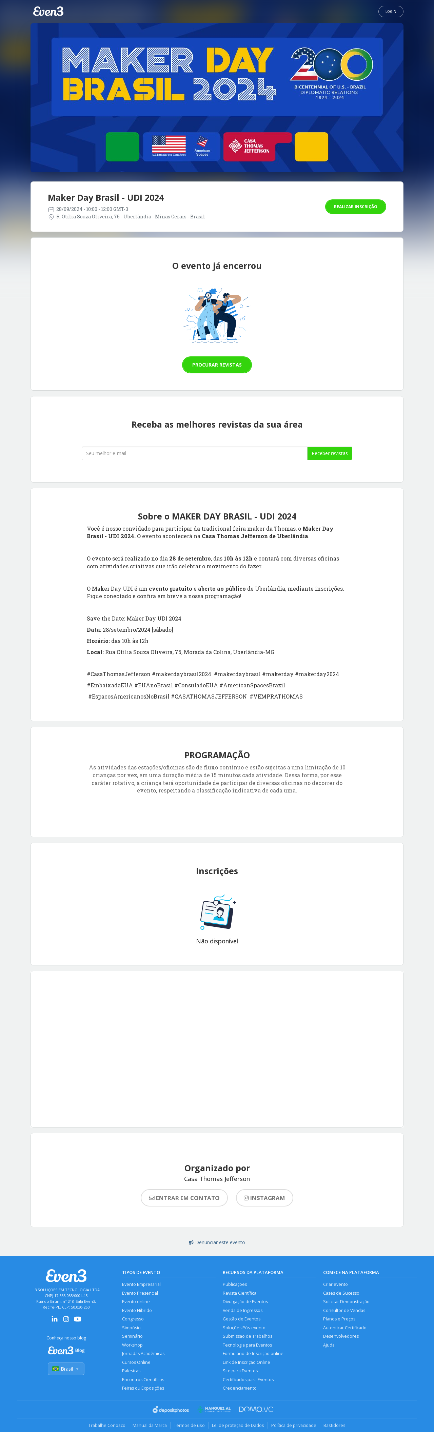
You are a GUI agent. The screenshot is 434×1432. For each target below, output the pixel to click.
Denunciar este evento (217, 1242)
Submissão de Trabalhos (247, 1336)
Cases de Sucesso (341, 1293)
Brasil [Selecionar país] (66, 1369)
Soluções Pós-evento (244, 1328)
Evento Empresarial (141, 1284)
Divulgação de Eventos (245, 1302)
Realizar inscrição (355, 207)
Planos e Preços (339, 1319)
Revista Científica (239, 1293)
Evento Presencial (140, 1293)
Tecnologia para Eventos (247, 1345)
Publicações (235, 1284)
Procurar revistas (217, 364)
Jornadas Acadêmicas (143, 1353)
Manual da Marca (150, 1425)
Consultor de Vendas (344, 1310)
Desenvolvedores (341, 1336)
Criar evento (335, 1284)
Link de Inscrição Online (246, 1362)
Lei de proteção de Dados (238, 1425)
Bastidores (334, 1425)
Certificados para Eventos (248, 1379)
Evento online (136, 1302)
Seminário (132, 1336)
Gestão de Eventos (241, 1319)
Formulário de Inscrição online (253, 1353)
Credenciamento (240, 1388)
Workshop (132, 1345)
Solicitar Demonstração (346, 1302)
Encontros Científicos (143, 1379)
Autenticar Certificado (345, 1328)
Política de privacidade (293, 1425)
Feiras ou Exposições (143, 1388)
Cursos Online (136, 1362)
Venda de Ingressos (242, 1310)
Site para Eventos (240, 1371)
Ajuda (329, 1345)
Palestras (131, 1371)
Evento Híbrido (137, 1310)
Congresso (133, 1319)
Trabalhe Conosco (106, 1425)
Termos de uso (189, 1425)
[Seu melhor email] (195, 453)
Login (391, 11)
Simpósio (131, 1328)
